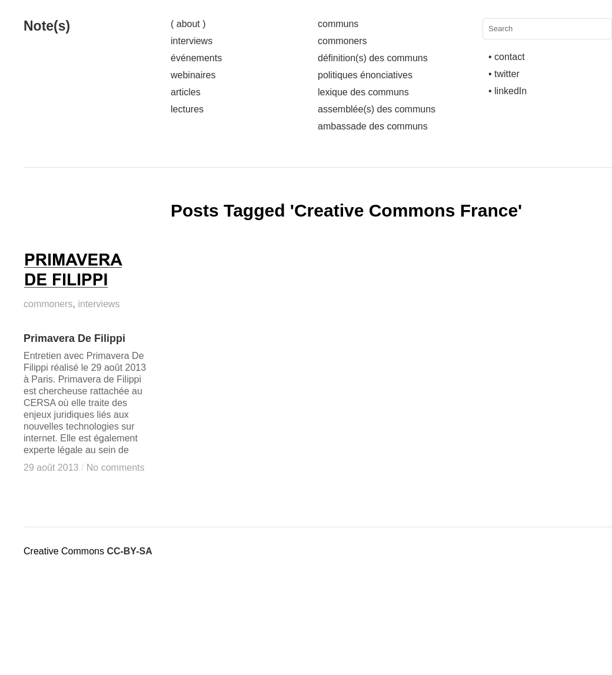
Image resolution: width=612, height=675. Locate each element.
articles (186, 92)
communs (338, 24)
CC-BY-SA (129, 551)
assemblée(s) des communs (376, 109)
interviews (191, 41)
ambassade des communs (373, 126)
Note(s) (47, 26)
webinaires (193, 75)
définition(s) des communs (373, 58)
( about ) (188, 24)
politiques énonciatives (365, 75)
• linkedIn (507, 91)
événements (196, 58)
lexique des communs (363, 92)
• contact (506, 57)
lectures (187, 109)
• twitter (504, 74)
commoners (342, 41)
